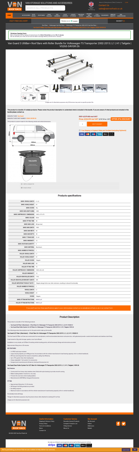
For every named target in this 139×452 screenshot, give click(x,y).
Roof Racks (34, 15)
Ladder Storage (73, 15)
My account (91, 421)
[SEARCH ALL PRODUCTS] (43, 8)
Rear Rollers (49, 15)
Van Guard (20, 116)
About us (66, 428)
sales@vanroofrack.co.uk (110, 8)
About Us (101, 2)
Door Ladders (65, 15)
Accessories (25, 15)
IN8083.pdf (39, 299)
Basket (90, 428)
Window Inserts (112, 15)
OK (135, 449)
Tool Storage (97, 15)
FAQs (114, 2)
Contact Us (119, 2)
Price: (81, 119)
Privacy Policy (43, 423)
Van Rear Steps (81, 15)
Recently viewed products (71, 421)
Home (9, 15)
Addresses (91, 426)
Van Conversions (120, 15)
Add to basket (97, 124)
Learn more (126, 450)
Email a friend (27, 187)
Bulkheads (105, 15)
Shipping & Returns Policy (46, 421)
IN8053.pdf (39, 303)
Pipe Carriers (57, 15)
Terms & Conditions (45, 426)
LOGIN (126, 2)
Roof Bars (41, 15)
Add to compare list (28, 184)
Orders (90, 423)
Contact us (42, 430)
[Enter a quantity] (82, 124)
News (41, 428)
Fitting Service (108, 2)
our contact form (107, 308)
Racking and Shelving (89, 15)
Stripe (57, 442)
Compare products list (70, 423)
